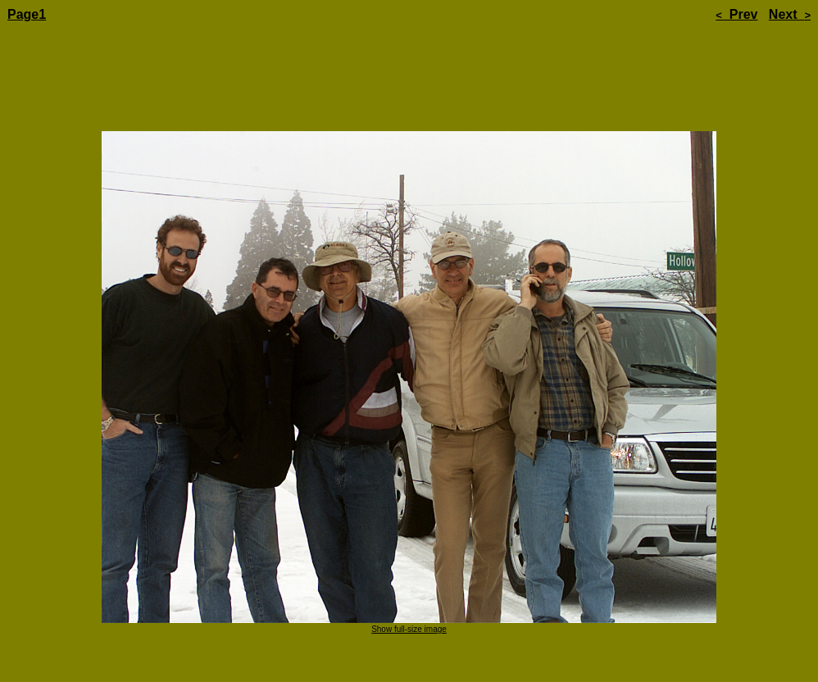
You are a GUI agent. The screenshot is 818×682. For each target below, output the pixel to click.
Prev (736, 14)
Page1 (26, 14)
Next (790, 14)
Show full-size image (409, 583)
